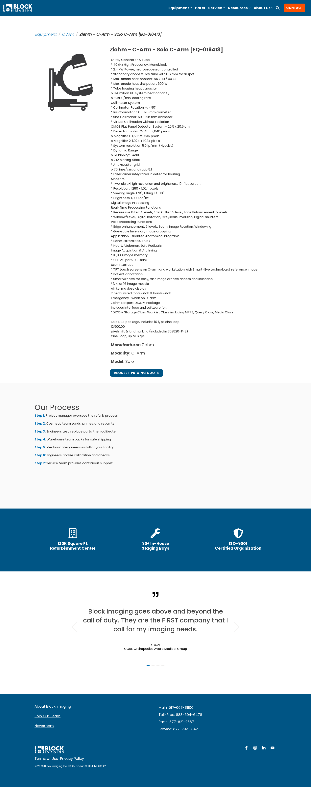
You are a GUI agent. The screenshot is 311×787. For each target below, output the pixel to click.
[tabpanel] (155, 625)
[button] (246, 748)
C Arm (68, 34)
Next (234, 627)
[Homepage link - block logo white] (49, 751)
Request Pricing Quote (136, 373)
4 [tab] (163, 667)
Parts (200, 7)
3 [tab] (158, 667)
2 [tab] (154, 667)
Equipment (46, 34)
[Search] (277, 8)
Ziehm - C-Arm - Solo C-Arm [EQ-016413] (120, 34)
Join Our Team (47, 716)
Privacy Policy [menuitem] (72, 758)
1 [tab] (149, 667)
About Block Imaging (53, 706)
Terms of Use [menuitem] (46, 758)
